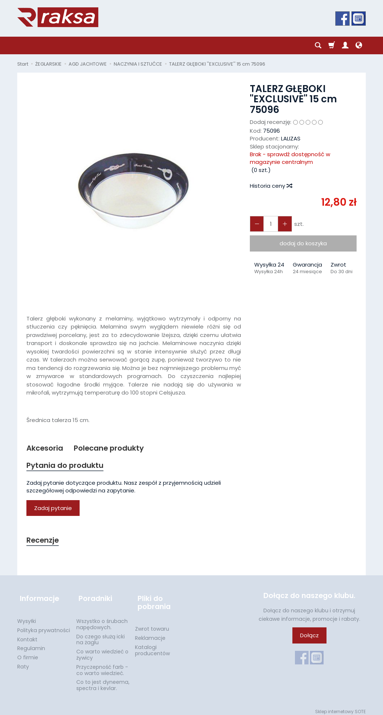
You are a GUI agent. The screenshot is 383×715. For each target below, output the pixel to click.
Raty (23, 662)
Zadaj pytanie (53, 509)
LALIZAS (290, 138)
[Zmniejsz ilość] (282, 224)
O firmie (27, 653)
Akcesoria (45, 448)
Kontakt (27, 635)
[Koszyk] (332, 45)
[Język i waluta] (359, 45)
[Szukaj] (318, 45)
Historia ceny (271, 186)
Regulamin (31, 644)
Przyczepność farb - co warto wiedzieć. (102, 666)
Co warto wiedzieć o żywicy (102, 650)
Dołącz (309, 637)
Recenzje (43, 541)
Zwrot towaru (152, 624)
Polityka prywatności (43, 626)
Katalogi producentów (152, 646)
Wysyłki (26, 617)
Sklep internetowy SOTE (340, 707)
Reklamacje (150, 634)
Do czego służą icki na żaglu (100, 635)
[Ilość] (269, 224)
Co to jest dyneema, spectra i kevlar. (103, 681)
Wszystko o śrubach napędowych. (102, 620)
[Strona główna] (57, 17)
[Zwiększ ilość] (256, 224)
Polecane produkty (112, 448)
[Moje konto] (345, 45)
